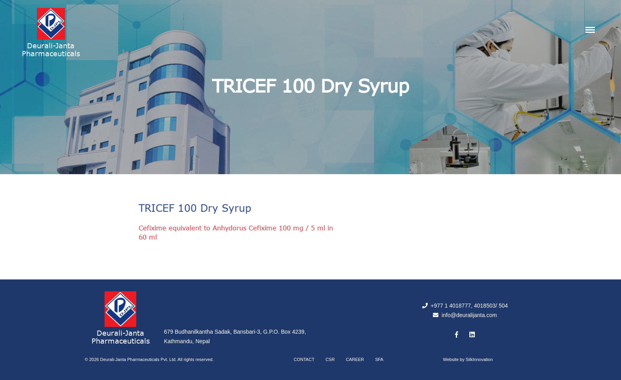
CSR (330, 359)
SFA (379, 359)
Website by (468, 359)
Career (355, 359)
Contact (304, 359)
